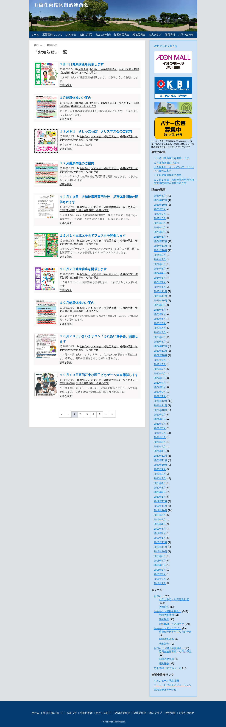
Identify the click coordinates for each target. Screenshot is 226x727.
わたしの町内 (103, 34)
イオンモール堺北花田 (166, 680)
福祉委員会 (139, 34)
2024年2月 (160, 282)
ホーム (35, 34)
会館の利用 (86, 34)
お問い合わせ (185, 34)
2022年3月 (160, 387)
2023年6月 (160, 318)
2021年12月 (160, 401)
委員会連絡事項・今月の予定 (92, 210)
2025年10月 (160, 204)
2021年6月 (160, 428)
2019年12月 (160, 501)
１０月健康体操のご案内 (77, 302)
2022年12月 (160, 346)
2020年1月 (160, 496)
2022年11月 (160, 350)
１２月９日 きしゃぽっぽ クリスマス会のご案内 (96, 131)
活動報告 (164, 607)
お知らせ (71, 34)
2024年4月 (160, 273)
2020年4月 (160, 483)
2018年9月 (160, 556)
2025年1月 (160, 236)
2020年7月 (160, 478)
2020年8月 (160, 474)
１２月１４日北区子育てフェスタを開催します (93, 235)
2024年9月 (160, 255)
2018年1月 (160, 583)
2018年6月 (160, 565)
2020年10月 (160, 464)
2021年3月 (160, 442)
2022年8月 (160, 364)
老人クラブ (155, 34)
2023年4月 (160, 328)
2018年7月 (160, 560)
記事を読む (66, 85)
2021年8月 (160, 419)
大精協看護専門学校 (165, 689)
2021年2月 (160, 446)
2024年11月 (160, 245)
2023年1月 (160, 341)
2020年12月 (160, 455)
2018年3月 (160, 579)
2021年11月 (160, 405)
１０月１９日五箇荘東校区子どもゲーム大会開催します (99, 375)
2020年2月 (160, 492)
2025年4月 (160, 227)
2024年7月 (160, 259)
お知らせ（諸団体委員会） (106, 207)
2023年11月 (160, 296)
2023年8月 (160, 309)
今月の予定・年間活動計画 (174, 599)
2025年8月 (160, 209)
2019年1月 (160, 537)
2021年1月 (160, 451)
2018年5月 (160, 569)
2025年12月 (160, 200)
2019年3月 (160, 528)
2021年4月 (160, 437)
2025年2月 (160, 232)
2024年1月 (160, 287)
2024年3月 (160, 277)
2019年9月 (160, 515)
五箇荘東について (52, 34)
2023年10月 (160, 300)
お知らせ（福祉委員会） (103, 69)
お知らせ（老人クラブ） (167, 628)
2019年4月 (160, 524)
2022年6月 (160, 373)
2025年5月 (160, 223)
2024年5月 (160, 268)
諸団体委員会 (121, 34)
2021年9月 (160, 414)
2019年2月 (160, 533)
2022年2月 (160, 391)
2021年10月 (160, 410)
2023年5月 (160, 323)
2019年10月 (160, 510)
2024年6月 (160, 264)
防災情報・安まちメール (167, 668)
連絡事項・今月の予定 (83, 72)
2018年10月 (160, 551)
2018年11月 (160, 547)
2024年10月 (160, 250)
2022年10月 (160, 355)
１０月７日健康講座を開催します (83, 269)
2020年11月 (160, 460)
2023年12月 (160, 291)
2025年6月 (160, 218)
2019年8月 (160, 519)
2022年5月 (160, 378)
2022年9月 (160, 360)
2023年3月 (160, 332)
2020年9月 (160, 469)
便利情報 (170, 34)
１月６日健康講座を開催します (82, 64)
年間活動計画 (166, 614)
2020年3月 (160, 487)
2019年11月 (160, 506)
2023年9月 (160, 305)
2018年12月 (160, 542)
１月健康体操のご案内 (75, 97)
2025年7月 (160, 214)
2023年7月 (160, 314)
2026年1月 (160, 195)
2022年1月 (160, 396)
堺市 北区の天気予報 (165, 46)
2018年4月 (160, 574)
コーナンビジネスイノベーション (173, 685)
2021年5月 (160, 433)
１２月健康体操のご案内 (77, 163)
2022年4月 (160, 382)
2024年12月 (160, 241)
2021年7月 (160, 423)
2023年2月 (160, 337)
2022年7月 (160, 369)
